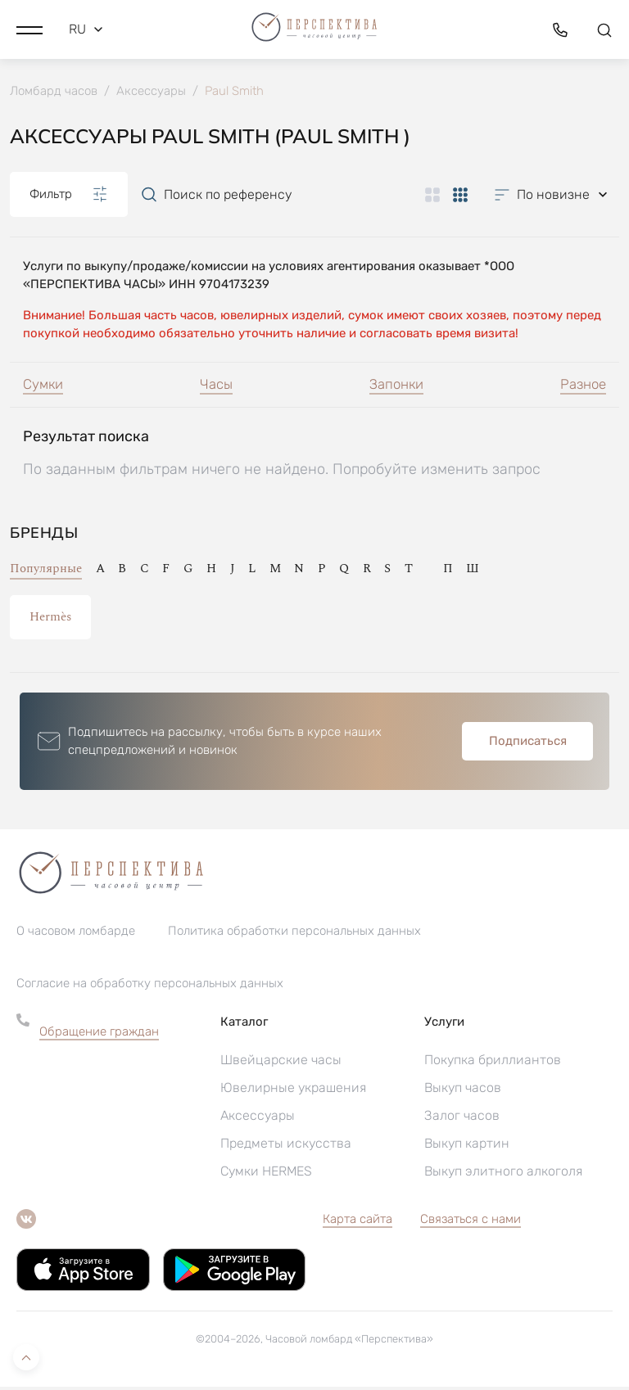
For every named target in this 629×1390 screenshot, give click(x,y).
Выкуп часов (462, 1091)
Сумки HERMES (266, 1174)
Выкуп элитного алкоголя (503, 1174)
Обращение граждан (99, 1034)
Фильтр (68, 195)
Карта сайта (357, 1222)
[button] (29, 28)
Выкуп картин (466, 1146)
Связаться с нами (470, 1222)
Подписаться (528, 744)
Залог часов (462, 1118)
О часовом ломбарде (75, 934)
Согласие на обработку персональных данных (149, 986)
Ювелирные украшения (293, 1091)
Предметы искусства (285, 1146)
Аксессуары (257, 1118)
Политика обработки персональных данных (294, 934)
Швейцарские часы (281, 1063)
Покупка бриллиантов (492, 1063)
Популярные (46, 572)
